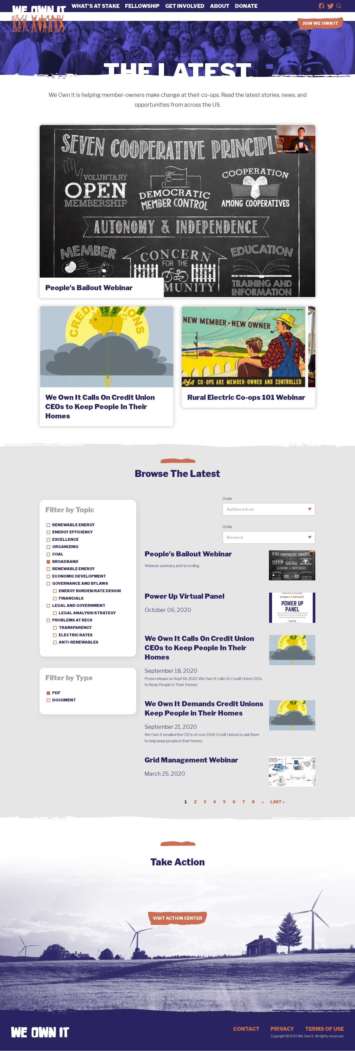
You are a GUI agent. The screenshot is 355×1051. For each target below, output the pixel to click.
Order (227, 498)
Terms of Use (324, 1029)
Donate (246, 10)
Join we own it (320, 32)
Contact (246, 1029)
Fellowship (142, 10)
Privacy (282, 1029)
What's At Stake (95, 10)
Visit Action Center (177, 918)
